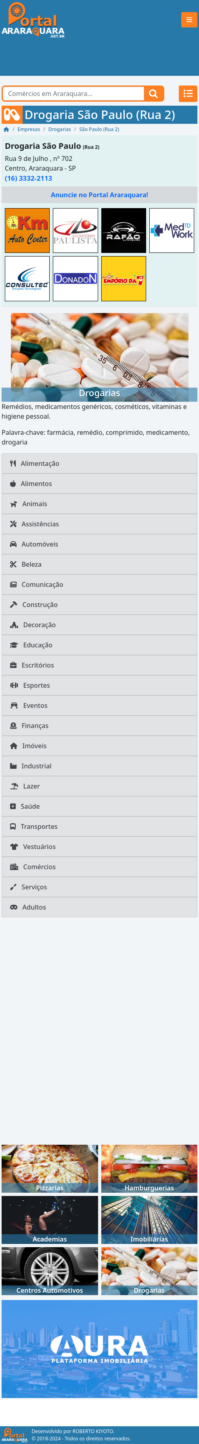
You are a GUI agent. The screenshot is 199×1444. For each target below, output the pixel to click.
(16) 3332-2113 (28, 178)
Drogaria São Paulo (43, 145)
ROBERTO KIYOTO (93, 1431)
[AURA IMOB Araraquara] (99, 1348)
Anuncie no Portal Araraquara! (99, 194)
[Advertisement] (99, 58)
